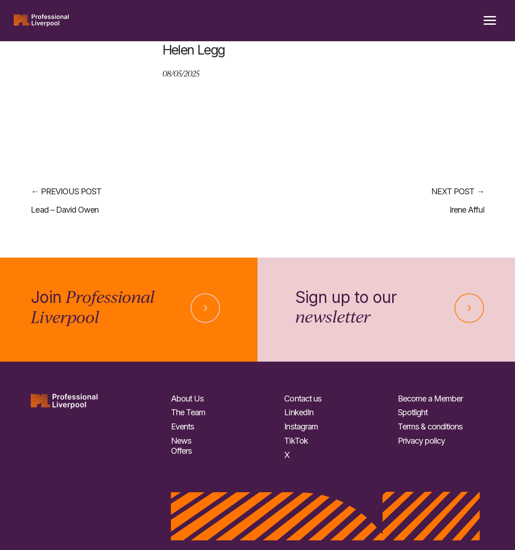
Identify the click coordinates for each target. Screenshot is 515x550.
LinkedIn (298, 412)
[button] (489, 20)
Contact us (302, 398)
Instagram (301, 426)
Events (182, 426)
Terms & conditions (430, 426)
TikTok (295, 441)
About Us (187, 398)
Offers (181, 451)
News (181, 441)
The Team (188, 412)
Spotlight (412, 412)
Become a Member (430, 398)
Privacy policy (421, 441)
